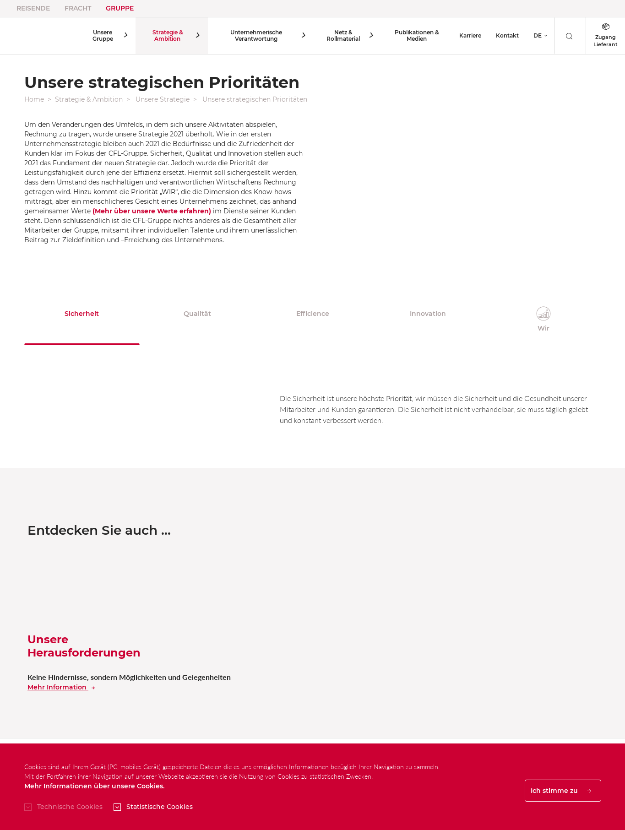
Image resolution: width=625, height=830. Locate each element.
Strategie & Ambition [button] (167, 35)
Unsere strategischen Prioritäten (254, 99)
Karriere (470, 35)
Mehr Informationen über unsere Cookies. (94, 786)
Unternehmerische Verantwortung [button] (256, 35)
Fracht (78, 8)
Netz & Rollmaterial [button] (342, 35)
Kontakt (507, 35)
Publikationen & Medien (415, 35)
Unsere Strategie (163, 99)
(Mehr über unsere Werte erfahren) (151, 211)
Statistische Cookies (159, 807)
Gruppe (120, 8)
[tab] (82, 320)
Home (34, 99)
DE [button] (537, 35)
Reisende (33, 8)
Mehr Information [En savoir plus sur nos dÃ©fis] (61, 687)
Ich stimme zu (561, 791)
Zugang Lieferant (605, 35)
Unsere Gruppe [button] (103, 35)
